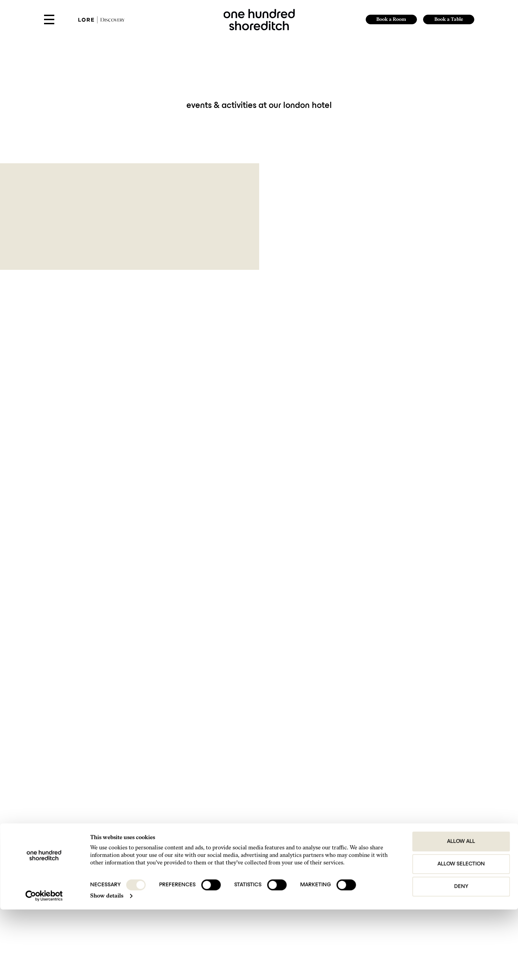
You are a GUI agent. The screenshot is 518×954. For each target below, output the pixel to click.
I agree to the (109, 768)
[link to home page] (259, 19)
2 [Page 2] (270, 680)
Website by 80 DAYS (435, 855)
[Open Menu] (49, 20)
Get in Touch (331, 821)
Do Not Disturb (333, 860)
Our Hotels (330, 852)
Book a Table (448, 19)
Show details (106, 940)
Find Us (327, 829)
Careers (327, 867)
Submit (414, 757)
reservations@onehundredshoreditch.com (231, 860)
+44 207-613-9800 (211, 840)
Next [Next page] (296, 680)
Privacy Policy (124, 769)
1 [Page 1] (261, 680)
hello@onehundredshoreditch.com (225, 850)
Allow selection (461, 908)
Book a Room (391, 19)
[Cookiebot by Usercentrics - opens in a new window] (44, 940)
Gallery (327, 837)
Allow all (461, 886)
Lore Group (431, 848)
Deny (461, 931)
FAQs (325, 844)
